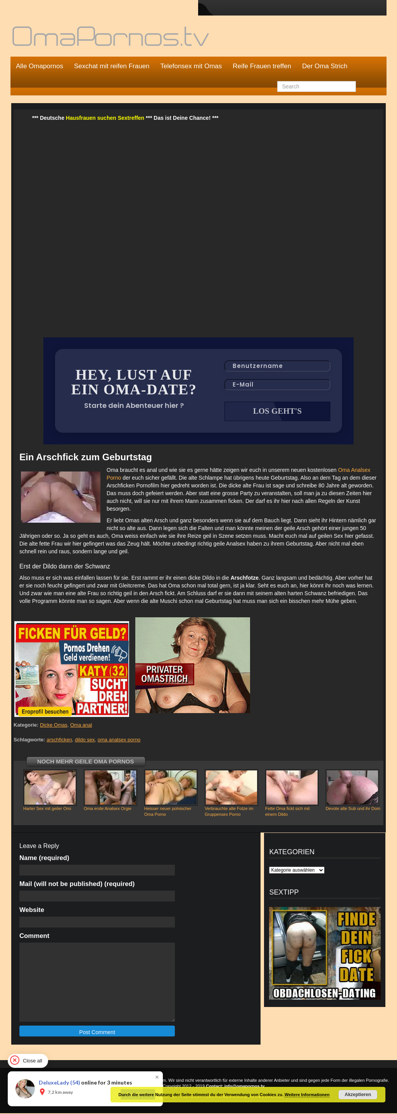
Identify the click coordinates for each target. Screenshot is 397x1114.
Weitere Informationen (307, 1094)
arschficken (59, 740)
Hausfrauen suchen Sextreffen (105, 118)
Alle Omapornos (39, 66)
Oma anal (81, 726)
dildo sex (85, 740)
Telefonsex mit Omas (191, 66)
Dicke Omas (53, 726)
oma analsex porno (119, 740)
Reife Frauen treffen (262, 66)
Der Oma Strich (324, 66)
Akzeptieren (358, 1094)
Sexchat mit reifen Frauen (112, 66)
